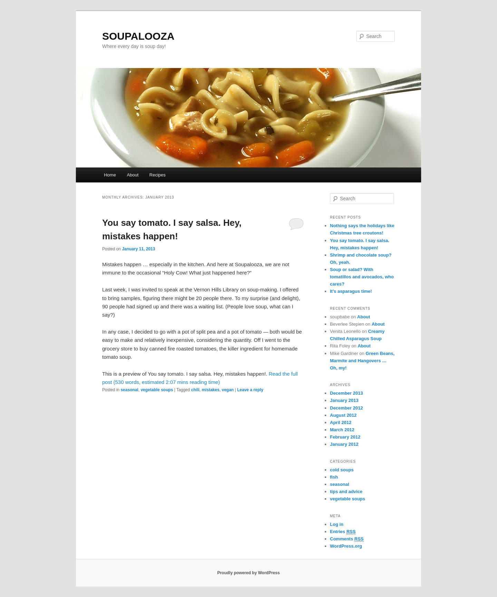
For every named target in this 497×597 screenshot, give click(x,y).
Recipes (157, 174)
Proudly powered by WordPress (248, 572)
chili (195, 389)
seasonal (129, 389)
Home (110, 174)
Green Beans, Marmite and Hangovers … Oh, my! (362, 360)
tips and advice (346, 491)
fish (334, 477)
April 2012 (340, 422)
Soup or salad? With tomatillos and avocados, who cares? (362, 277)
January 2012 (344, 444)
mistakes (210, 389)
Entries (342, 532)
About (132, 174)
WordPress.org (346, 546)
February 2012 (345, 437)
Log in (336, 524)
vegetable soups (156, 389)
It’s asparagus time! (351, 291)
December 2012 (346, 408)
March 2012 (342, 429)
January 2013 (344, 400)
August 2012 (343, 415)
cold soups (342, 469)
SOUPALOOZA (138, 36)
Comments (347, 539)
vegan (228, 389)
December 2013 (346, 393)
